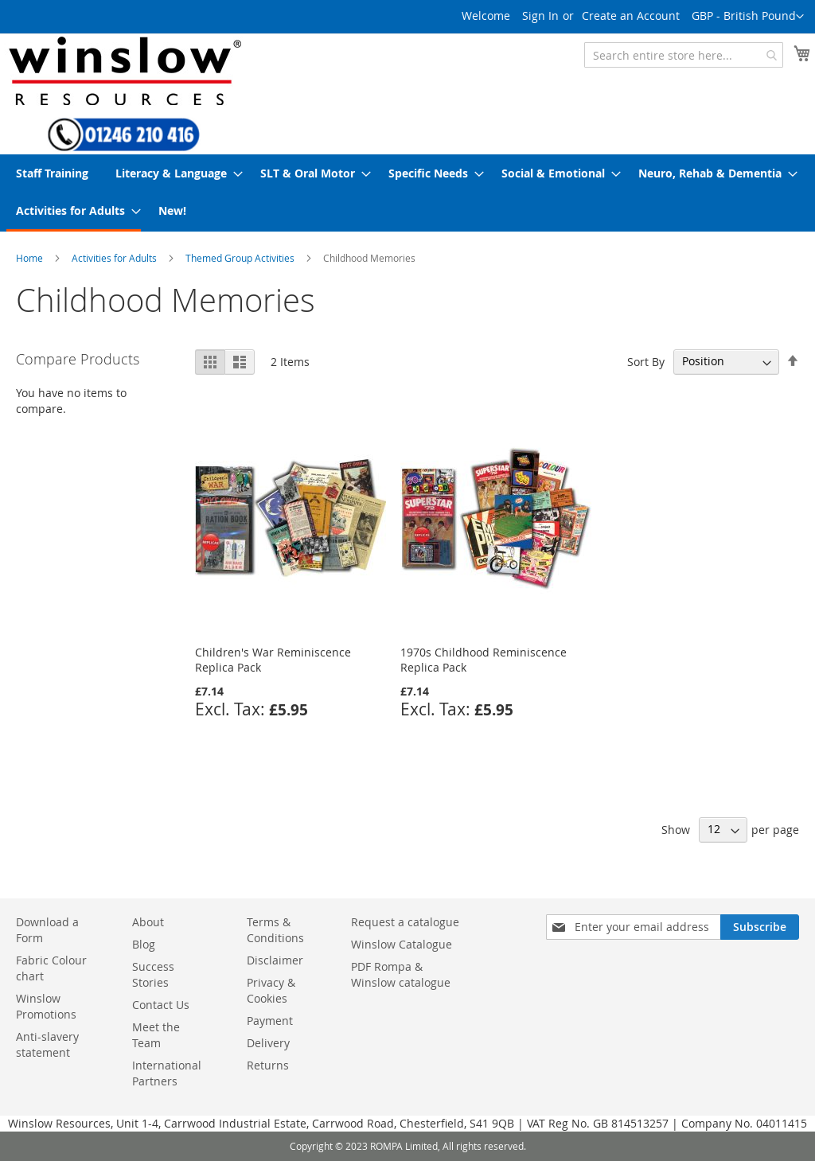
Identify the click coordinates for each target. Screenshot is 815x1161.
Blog (143, 944)
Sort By (646, 360)
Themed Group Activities (239, 257)
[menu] (407, 193)
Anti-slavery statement (47, 1044)
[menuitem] (52, 173)
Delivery (268, 1042)
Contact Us (160, 1004)
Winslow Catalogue (401, 944)
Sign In (540, 15)
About (148, 921)
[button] (748, 16)
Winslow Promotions (46, 1006)
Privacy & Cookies (271, 990)
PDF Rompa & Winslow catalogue (400, 974)
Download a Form (47, 929)
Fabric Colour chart (51, 968)
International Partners (166, 1073)
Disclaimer (275, 960)
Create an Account (631, 15)
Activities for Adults (114, 257)
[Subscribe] (759, 927)
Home (29, 257)
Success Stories (153, 974)
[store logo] (123, 70)
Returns (268, 1065)
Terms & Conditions (275, 929)
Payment (270, 1020)
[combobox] (683, 55)
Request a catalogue (405, 921)
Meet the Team (156, 1034)
